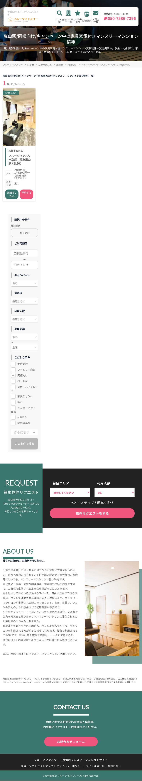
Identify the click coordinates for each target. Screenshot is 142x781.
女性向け (22, 365)
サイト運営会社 (95, 766)
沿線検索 (86, 20)
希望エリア (61, 484)
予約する (26, 194)
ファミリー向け (26, 371)
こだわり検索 (77, 20)
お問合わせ (95, 20)
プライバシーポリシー (69, 766)
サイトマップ (45, 766)
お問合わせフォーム (71, 742)
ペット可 (22, 382)
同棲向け (22, 376)
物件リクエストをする (92, 514)
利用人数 (103, 484)
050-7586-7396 (122, 18)
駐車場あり (23, 424)
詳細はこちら (12, 195)
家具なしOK (24, 397)
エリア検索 (59, 20)
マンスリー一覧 (68, 20)
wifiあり (22, 418)
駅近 (20, 403)
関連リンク (27, 766)
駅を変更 (24, 234)
